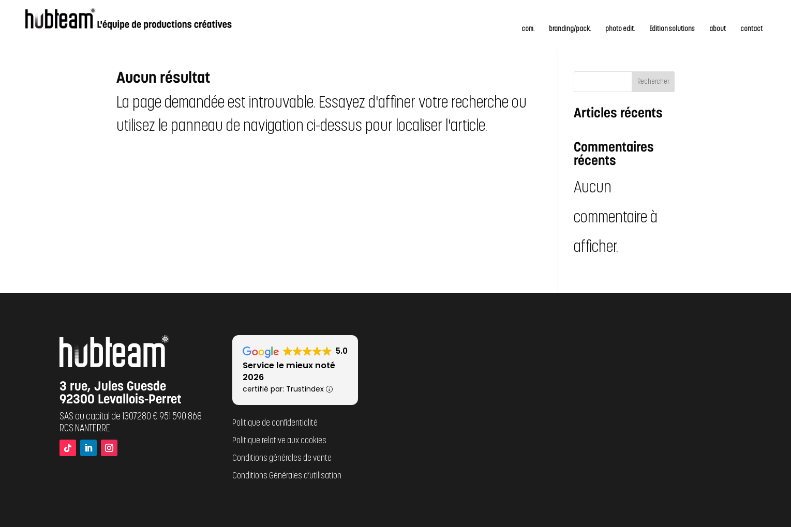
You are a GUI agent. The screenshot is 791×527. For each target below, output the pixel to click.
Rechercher (653, 82)
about (717, 29)
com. (527, 29)
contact (751, 29)
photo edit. (620, 29)
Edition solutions (672, 29)
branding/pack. (570, 29)
